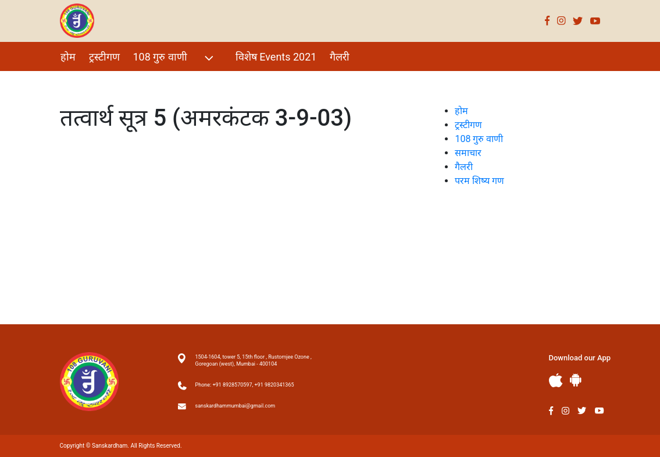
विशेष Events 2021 (276, 57)
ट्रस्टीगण (104, 57)
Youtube (595, 21)
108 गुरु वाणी (174, 58)
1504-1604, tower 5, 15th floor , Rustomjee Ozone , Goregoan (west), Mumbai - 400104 (253, 360)
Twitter (578, 21)
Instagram (561, 21)
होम (68, 57)
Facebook (547, 21)
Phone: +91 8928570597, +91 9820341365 (244, 385)
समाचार (468, 152)
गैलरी (339, 57)
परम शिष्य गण (87, 82)
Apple (556, 380)
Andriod (575, 380)
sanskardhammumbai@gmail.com (235, 406)
